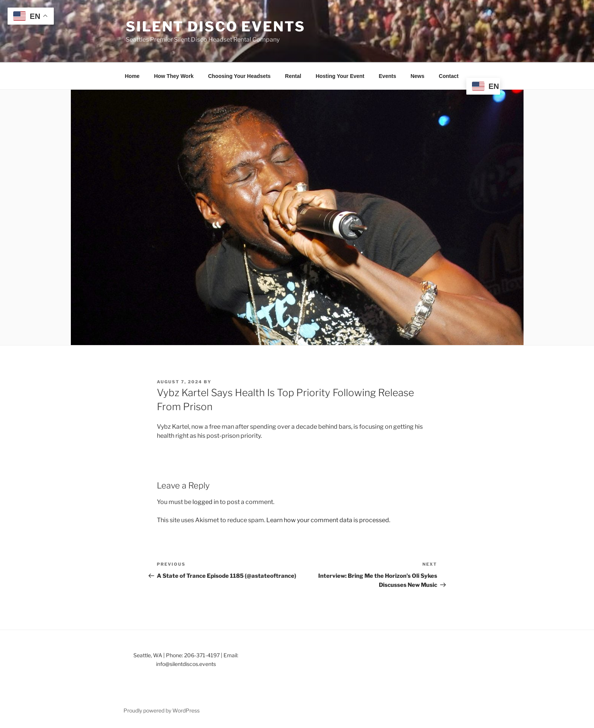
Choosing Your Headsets (239, 76)
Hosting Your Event (340, 76)
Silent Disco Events (215, 26)
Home (132, 76)
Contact (448, 76)
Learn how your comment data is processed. (328, 520)
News (418, 76)
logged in (205, 502)
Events (387, 76)
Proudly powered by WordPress (161, 710)
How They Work (174, 76)
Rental (293, 76)
